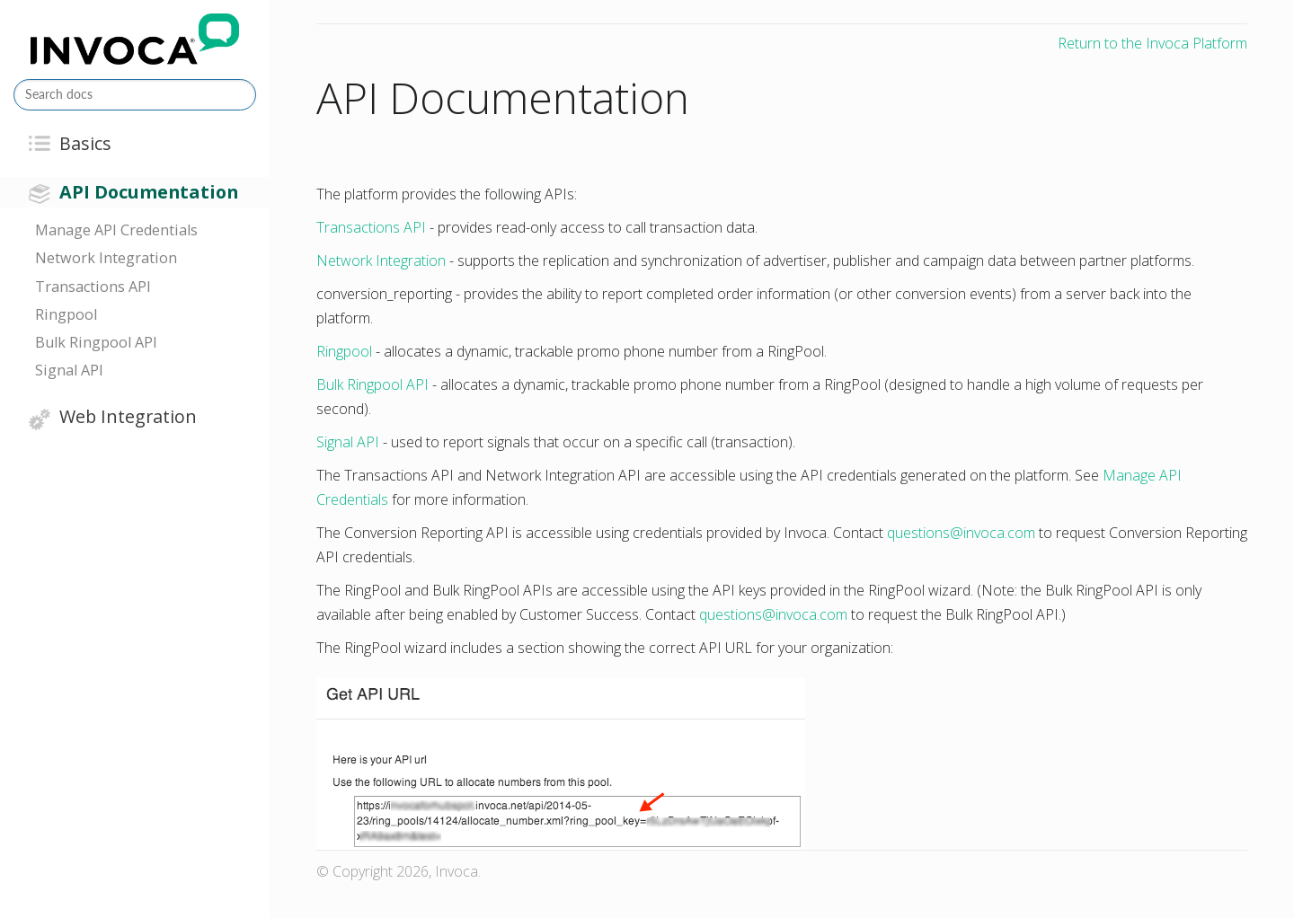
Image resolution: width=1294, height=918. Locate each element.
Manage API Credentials (116, 230)
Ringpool (66, 314)
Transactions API (93, 286)
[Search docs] (135, 94)
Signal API (69, 370)
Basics (85, 143)
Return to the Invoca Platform (1152, 43)
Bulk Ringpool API (96, 342)
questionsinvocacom (961, 533)
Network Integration (106, 258)
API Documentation (148, 192)
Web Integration (128, 416)
